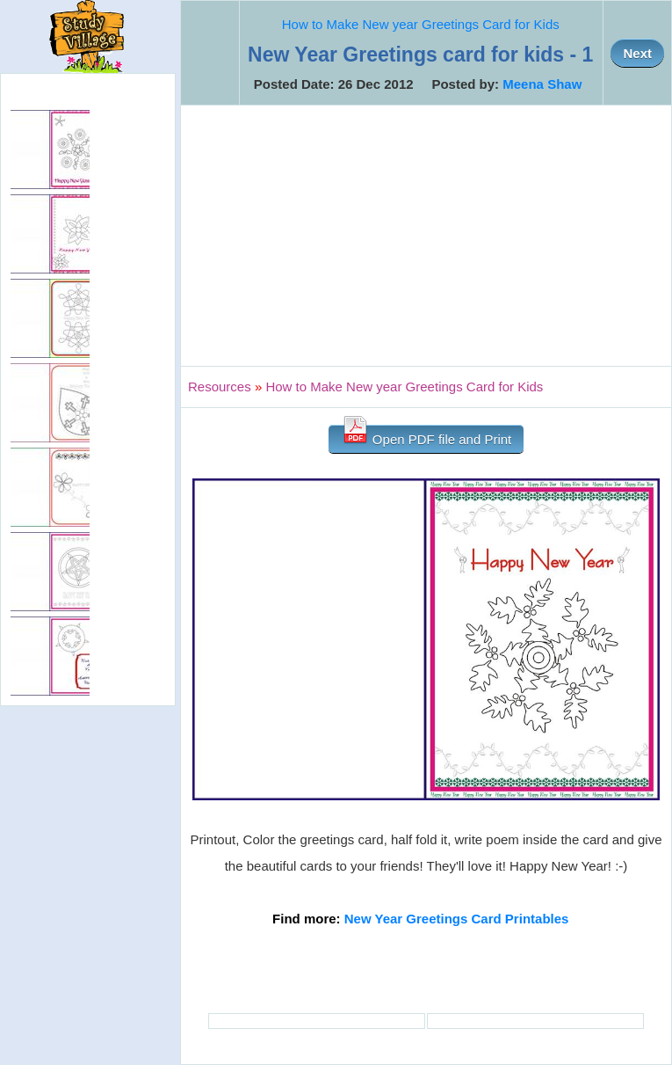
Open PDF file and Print (426, 436)
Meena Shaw (542, 84)
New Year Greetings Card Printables (456, 918)
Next (637, 53)
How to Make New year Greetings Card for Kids (421, 24)
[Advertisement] (426, 236)
